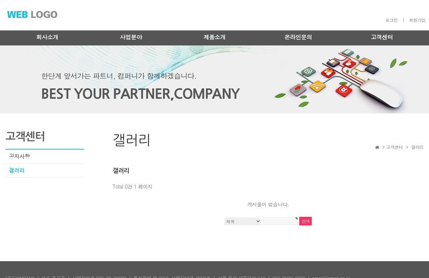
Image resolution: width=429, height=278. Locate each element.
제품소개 (214, 37)
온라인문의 (298, 37)
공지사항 (19, 156)
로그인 (391, 20)
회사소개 (47, 37)
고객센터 (382, 37)
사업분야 (131, 37)
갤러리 (17, 170)
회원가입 (417, 20)
